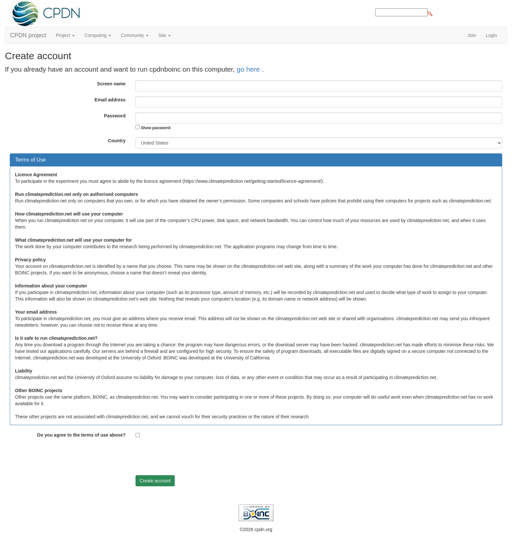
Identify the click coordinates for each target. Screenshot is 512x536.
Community (135, 35)
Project (65, 35)
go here (249, 69)
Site (164, 35)
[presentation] (185, 457)
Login (491, 35)
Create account (155, 480)
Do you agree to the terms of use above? (81, 435)
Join (472, 35)
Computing (98, 35)
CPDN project (28, 35)
